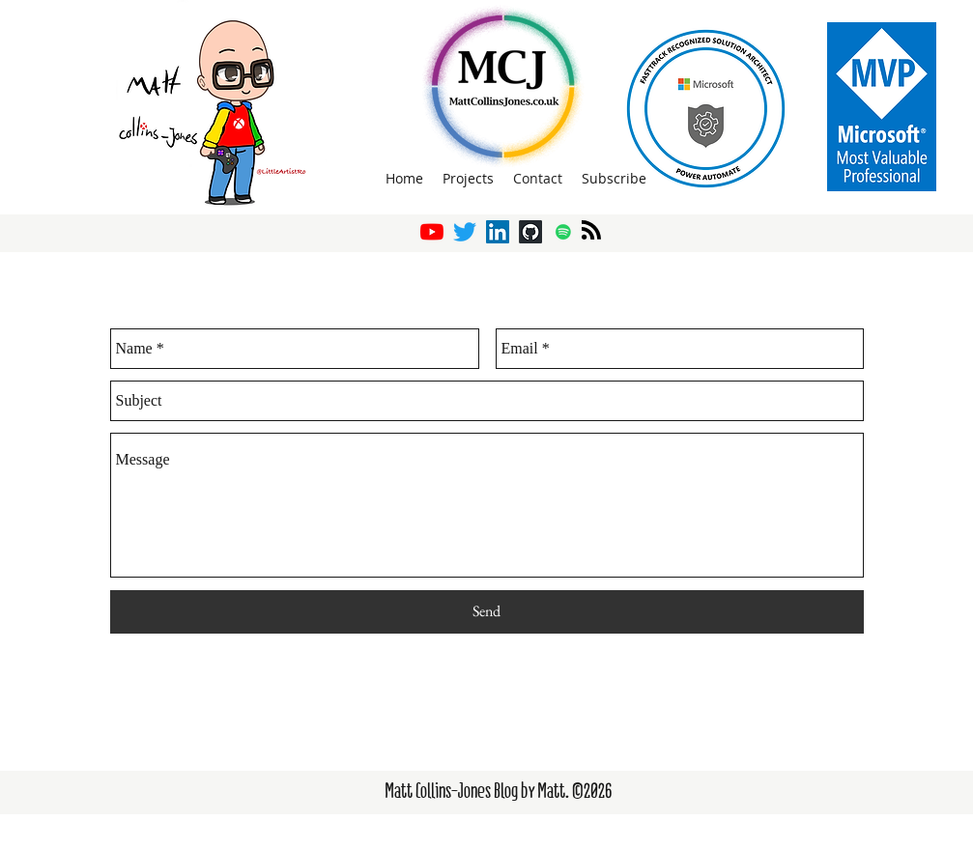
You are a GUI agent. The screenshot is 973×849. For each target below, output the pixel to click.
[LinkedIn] (497, 231)
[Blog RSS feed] (591, 230)
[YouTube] (432, 231)
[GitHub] (530, 231)
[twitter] (464, 231)
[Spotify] (563, 231)
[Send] (487, 612)
